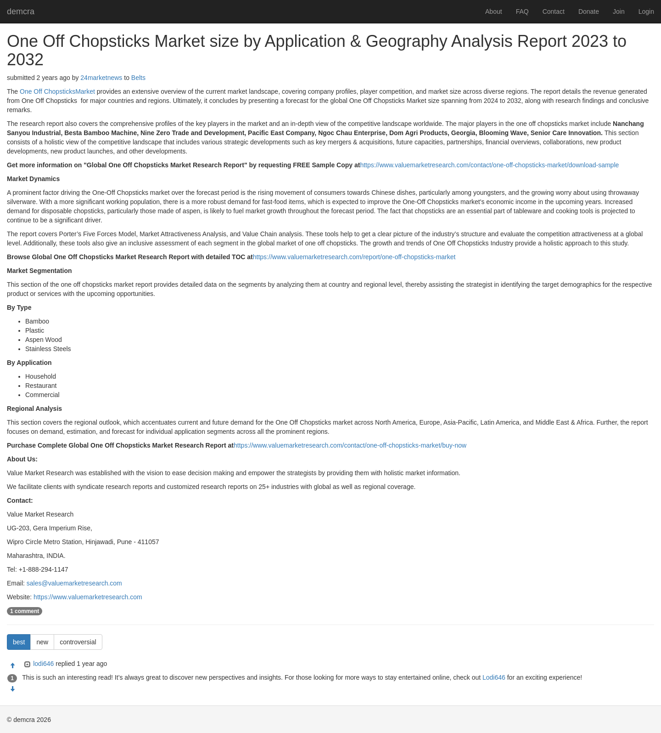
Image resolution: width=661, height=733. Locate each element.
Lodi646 (493, 677)
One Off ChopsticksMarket (57, 91)
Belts (138, 77)
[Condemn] (12, 689)
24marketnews (101, 77)
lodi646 (43, 663)
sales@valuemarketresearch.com (74, 583)
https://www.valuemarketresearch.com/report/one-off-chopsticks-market (354, 257)
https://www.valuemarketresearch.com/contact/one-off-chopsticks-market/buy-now (350, 445)
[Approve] (12, 666)
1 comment (24, 611)
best (19, 642)
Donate (588, 11)
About (493, 11)
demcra (20, 11)
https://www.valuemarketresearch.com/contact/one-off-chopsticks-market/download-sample (489, 165)
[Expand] (26, 664)
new (42, 642)
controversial (78, 642)
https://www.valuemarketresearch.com (88, 597)
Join (619, 11)
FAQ (522, 11)
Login (646, 11)
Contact (554, 11)
